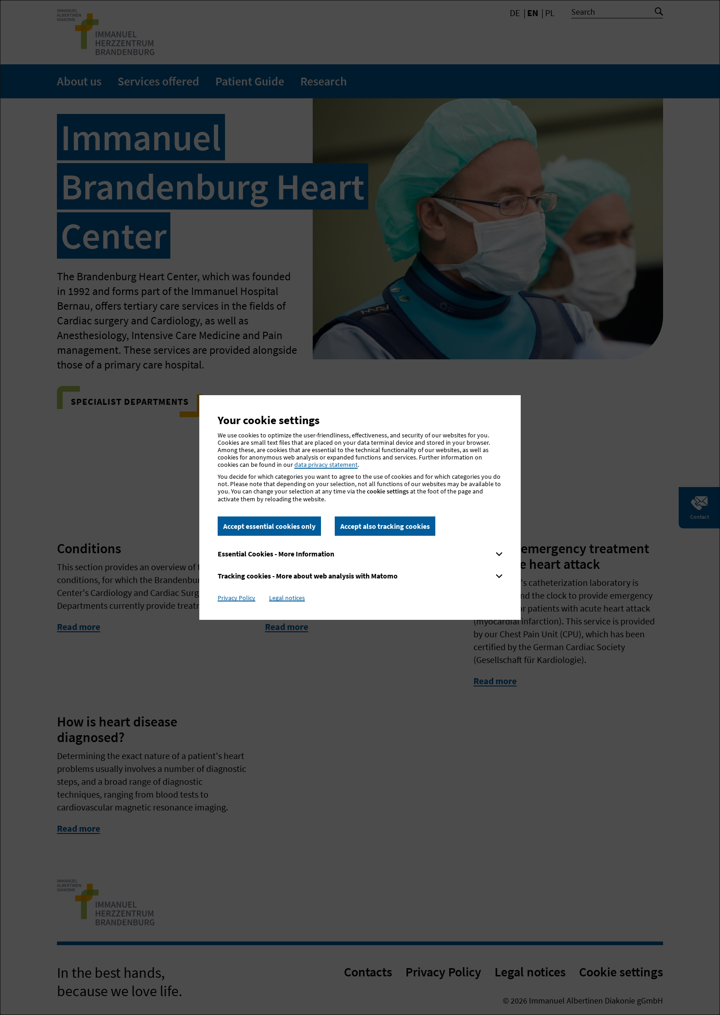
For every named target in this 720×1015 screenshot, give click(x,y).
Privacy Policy (236, 597)
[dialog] (360, 507)
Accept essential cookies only (269, 526)
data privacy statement (326, 464)
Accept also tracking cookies (385, 526)
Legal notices (287, 597)
